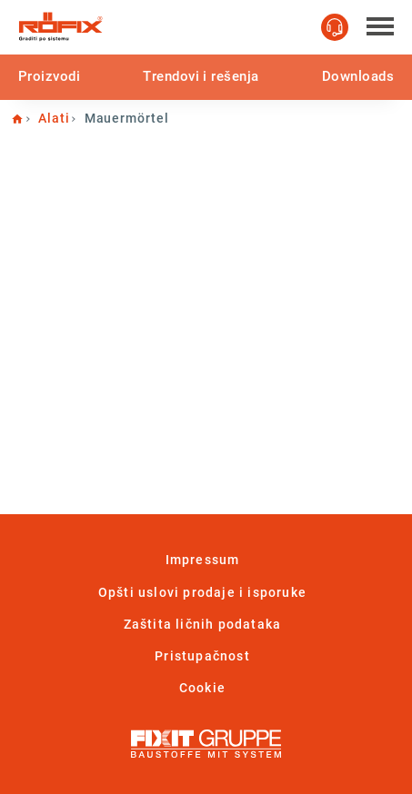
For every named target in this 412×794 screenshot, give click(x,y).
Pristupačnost (202, 656)
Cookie (202, 687)
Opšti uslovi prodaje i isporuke (202, 592)
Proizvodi (49, 76)
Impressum (203, 559)
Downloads (358, 76)
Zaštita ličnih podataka (203, 624)
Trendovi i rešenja (200, 76)
